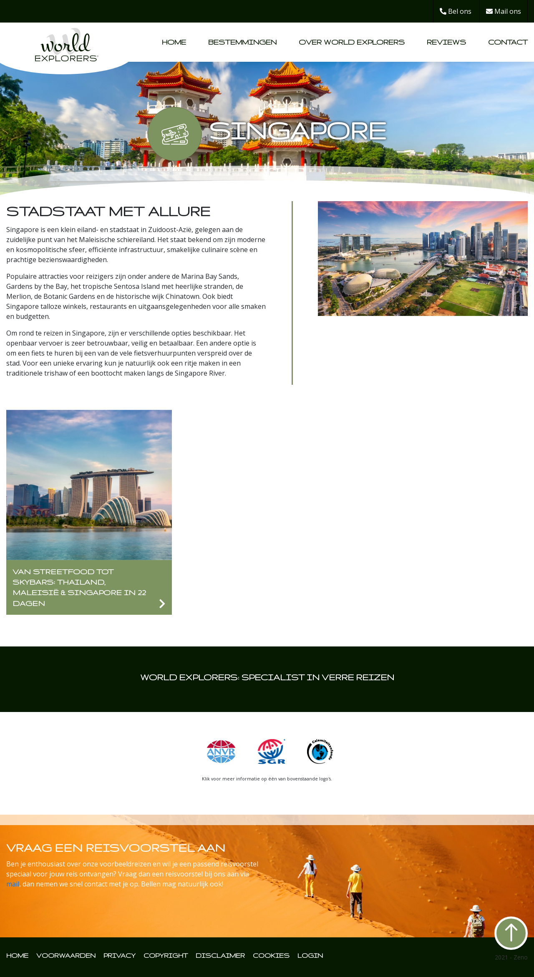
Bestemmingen (242, 42)
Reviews (446, 42)
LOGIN (310, 955)
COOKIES (271, 955)
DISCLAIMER (220, 955)
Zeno (521, 957)
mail (12, 884)
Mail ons (503, 11)
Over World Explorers (352, 42)
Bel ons (455, 11)
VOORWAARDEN (66, 955)
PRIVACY (119, 955)
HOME (17, 955)
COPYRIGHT (166, 955)
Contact (508, 42)
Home (174, 42)
